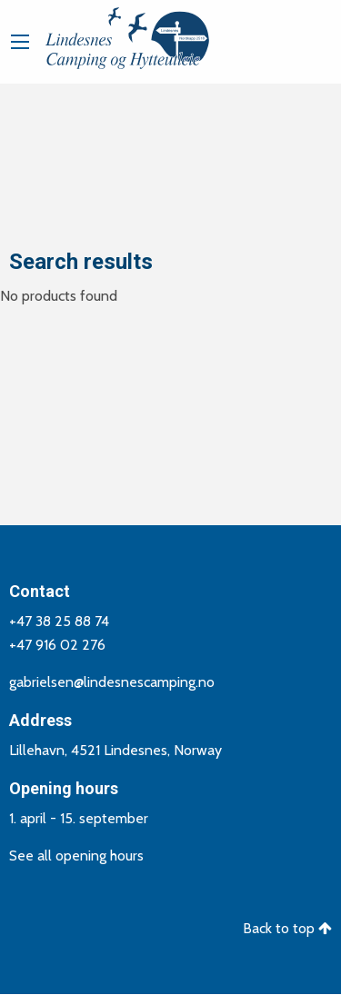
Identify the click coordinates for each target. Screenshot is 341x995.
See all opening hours (76, 855)
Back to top (287, 928)
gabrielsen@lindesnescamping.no (112, 682)
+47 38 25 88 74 (59, 621)
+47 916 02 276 (57, 644)
